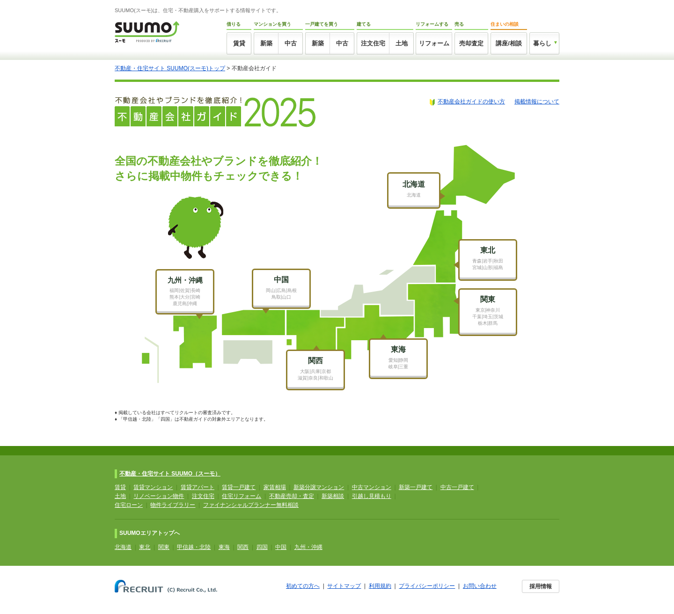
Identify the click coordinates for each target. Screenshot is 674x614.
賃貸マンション (153, 487)
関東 (163, 547)
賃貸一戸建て (239, 487)
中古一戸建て (457, 487)
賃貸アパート (197, 487)
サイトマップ (344, 586)
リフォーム (434, 43)
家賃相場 (275, 487)
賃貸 (239, 43)
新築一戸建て (415, 487)
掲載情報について (536, 101)
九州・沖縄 (308, 547)
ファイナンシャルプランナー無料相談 (251, 505)
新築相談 (333, 496)
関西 (243, 547)
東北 (144, 547)
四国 (262, 547)
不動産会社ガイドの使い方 (471, 101)
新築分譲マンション (318, 487)
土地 (402, 43)
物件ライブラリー (172, 505)
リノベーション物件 (158, 496)
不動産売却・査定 (291, 496)
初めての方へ (303, 586)
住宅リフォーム (241, 496)
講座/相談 (509, 43)
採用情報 (540, 586)
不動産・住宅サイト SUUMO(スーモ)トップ (170, 68)
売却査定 (471, 43)
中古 (291, 43)
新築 (266, 43)
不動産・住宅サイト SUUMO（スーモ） (169, 473)
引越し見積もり (371, 496)
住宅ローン (129, 505)
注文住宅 (373, 43)
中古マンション (371, 487)
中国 (280, 547)
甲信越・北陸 (194, 547)
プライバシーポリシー (427, 586)
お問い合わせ (480, 586)
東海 (224, 547)
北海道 (123, 547)
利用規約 (380, 586)
